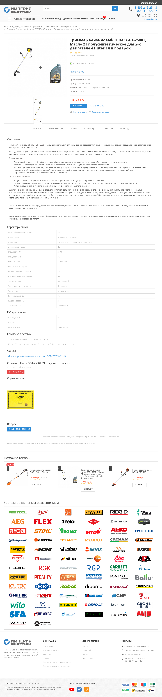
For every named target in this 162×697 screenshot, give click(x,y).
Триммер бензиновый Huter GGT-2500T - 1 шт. (28, 339)
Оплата (46, 658)
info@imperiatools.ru (133, 654)
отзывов (74, 55)
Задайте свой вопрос (19, 429)
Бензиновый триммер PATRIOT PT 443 (142, 471)
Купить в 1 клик (97, 106)
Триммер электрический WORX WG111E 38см (41, 471)
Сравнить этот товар (100, 112)
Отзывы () (89, 129)
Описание (37, 129)
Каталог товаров (24, 18)
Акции (85, 646)
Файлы (74, 129)
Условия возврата (50, 650)
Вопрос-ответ (88, 658)
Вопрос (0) (124, 129)
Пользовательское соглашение (56, 666)
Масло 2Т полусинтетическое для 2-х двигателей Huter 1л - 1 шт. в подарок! (41, 344)
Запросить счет (77, 71)
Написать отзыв (87, 55)
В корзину (78, 106)
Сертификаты (107, 129)
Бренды (86, 654)
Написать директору (148, 2)
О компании (48, 646)
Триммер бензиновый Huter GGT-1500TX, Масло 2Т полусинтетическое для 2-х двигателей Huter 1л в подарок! (92, 474)
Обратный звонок (150, 19)
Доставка (47, 654)
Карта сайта (87, 650)
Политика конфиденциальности (56, 662)
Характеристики (56, 129)
